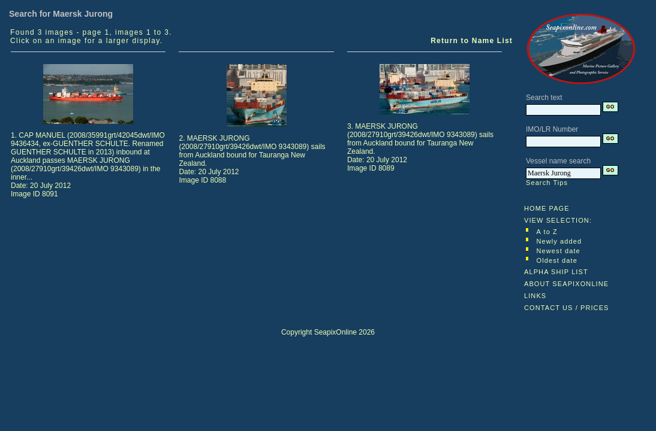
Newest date (558, 250)
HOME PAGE (547, 208)
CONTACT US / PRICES (566, 307)
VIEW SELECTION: (558, 220)
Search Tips (547, 182)
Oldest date (557, 260)
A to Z (547, 231)
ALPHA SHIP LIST (556, 271)
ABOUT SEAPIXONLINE (566, 283)
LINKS (535, 295)
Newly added (559, 241)
